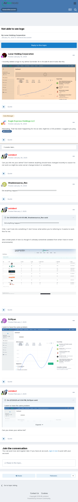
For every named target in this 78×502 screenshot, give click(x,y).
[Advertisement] (29, 20)
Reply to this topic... (13, 463)
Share (19, 476)
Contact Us (34, 493)
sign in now (53, 451)
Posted (17, 57)
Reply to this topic (39, 45)
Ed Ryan (12, 319)
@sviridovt (7, 131)
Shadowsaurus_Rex (17, 183)
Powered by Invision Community (39, 498)
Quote (10, 107)
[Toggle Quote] (5, 218)
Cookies (44, 493)
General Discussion (24, 37)
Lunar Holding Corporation (14, 35)
